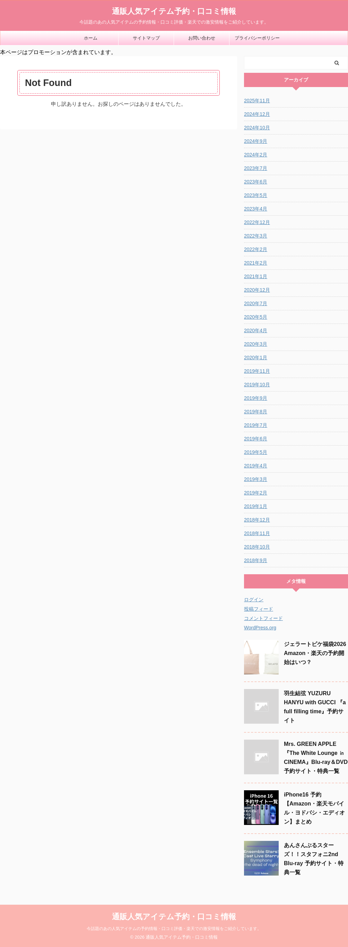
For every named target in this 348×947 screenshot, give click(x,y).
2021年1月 (255, 276)
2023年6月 (255, 181)
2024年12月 (257, 114)
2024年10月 (257, 127)
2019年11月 (257, 371)
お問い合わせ (201, 38)
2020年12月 (257, 290)
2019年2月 (255, 493)
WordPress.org (260, 627)
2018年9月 (255, 560)
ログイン (253, 599)
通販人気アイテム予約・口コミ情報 (174, 11)
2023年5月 (255, 195)
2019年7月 (255, 425)
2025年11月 (257, 100)
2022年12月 (257, 222)
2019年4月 (255, 465)
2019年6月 (255, 438)
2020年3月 (255, 344)
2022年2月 (255, 249)
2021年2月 (255, 263)
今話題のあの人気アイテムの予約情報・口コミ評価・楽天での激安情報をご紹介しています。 (174, 928)
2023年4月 (255, 209)
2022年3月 (255, 236)
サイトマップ (146, 38)
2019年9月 (255, 398)
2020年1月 (255, 357)
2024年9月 (255, 141)
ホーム (90, 38)
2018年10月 (257, 547)
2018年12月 (257, 520)
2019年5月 (255, 452)
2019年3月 (255, 479)
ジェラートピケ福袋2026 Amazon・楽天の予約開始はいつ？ (315, 653)
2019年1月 (255, 506)
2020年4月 (255, 330)
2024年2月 (255, 154)
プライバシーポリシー (257, 38)
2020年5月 (255, 317)
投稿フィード (258, 609)
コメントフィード (263, 618)
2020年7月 (255, 303)
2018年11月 (257, 533)
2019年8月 (255, 411)
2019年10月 (257, 384)
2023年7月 (255, 168)
